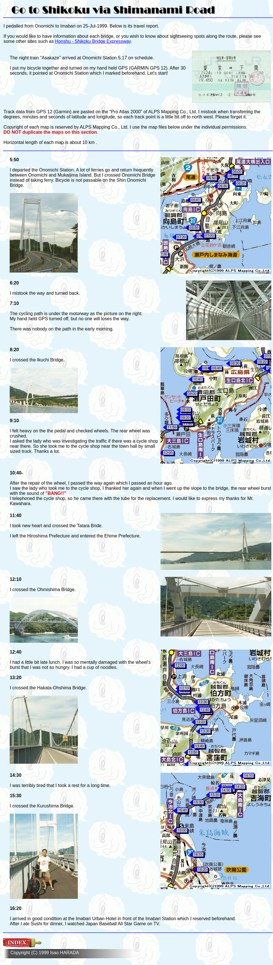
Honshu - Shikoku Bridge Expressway (93, 41)
